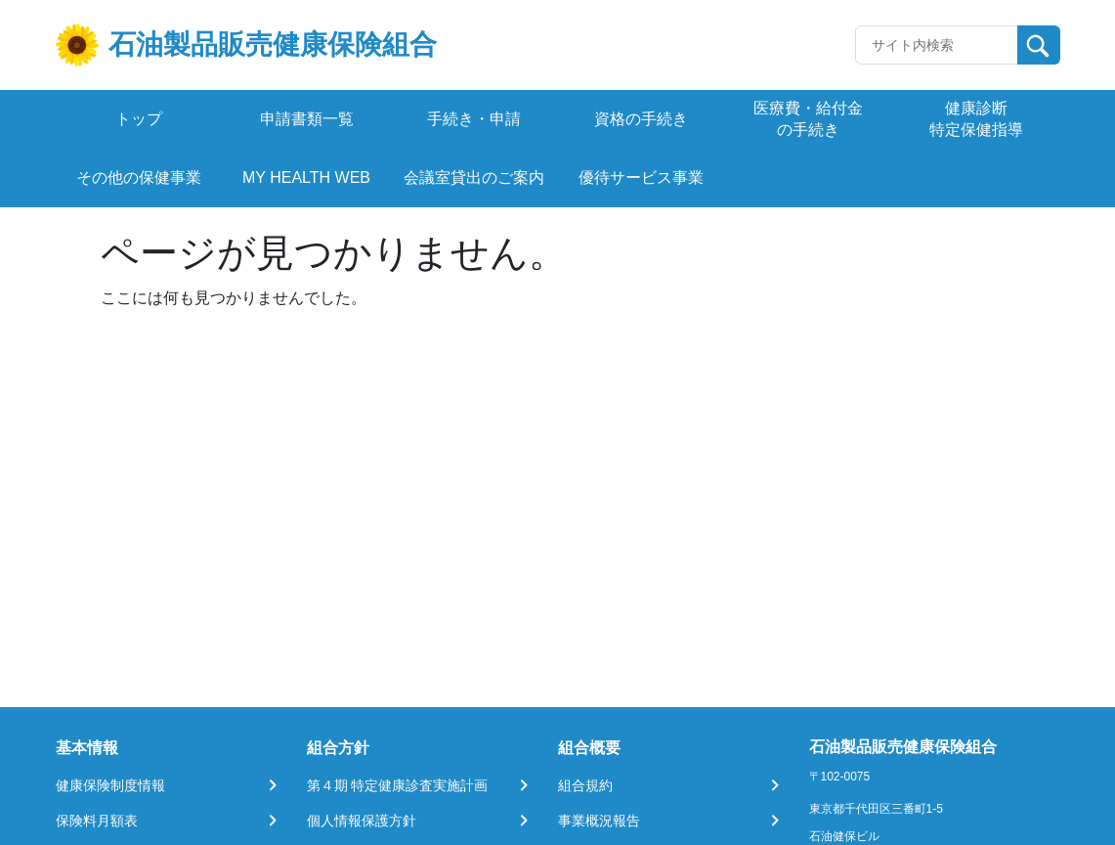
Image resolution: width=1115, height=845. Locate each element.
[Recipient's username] (936, 45)
